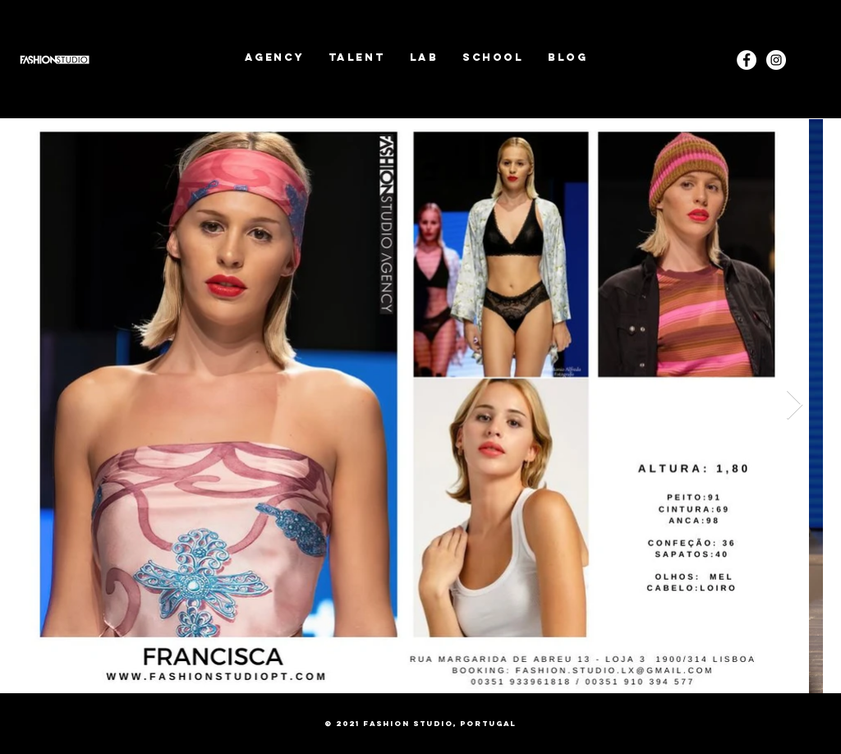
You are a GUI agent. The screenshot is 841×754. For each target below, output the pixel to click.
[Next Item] (794, 405)
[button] (356, 57)
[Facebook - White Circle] (746, 60)
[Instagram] (776, 60)
